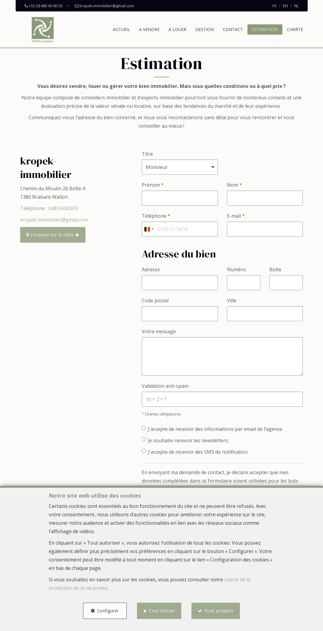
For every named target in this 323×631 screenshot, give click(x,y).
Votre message (159, 331)
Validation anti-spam (165, 386)
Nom (234, 185)
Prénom (153, 185)
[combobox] (148, 229)
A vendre (149, 29)
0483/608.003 (63, 208)
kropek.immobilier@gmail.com (54, 219)
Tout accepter (219, 611)
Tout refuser (162, 611)
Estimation (265, 29)
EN (285, 5)
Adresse (151, 269)
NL (296, 5)
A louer (177, 29)
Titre (147, 154)
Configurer (108, 611)
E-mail (236, 216)
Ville (231, 300)
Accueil (121, 29)
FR (274, 5)
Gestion (204, 29)
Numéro (236, 269)
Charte (295, 29)
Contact (233, 29)
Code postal (155, 300)
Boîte (275, 269)
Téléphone (156, 216)
